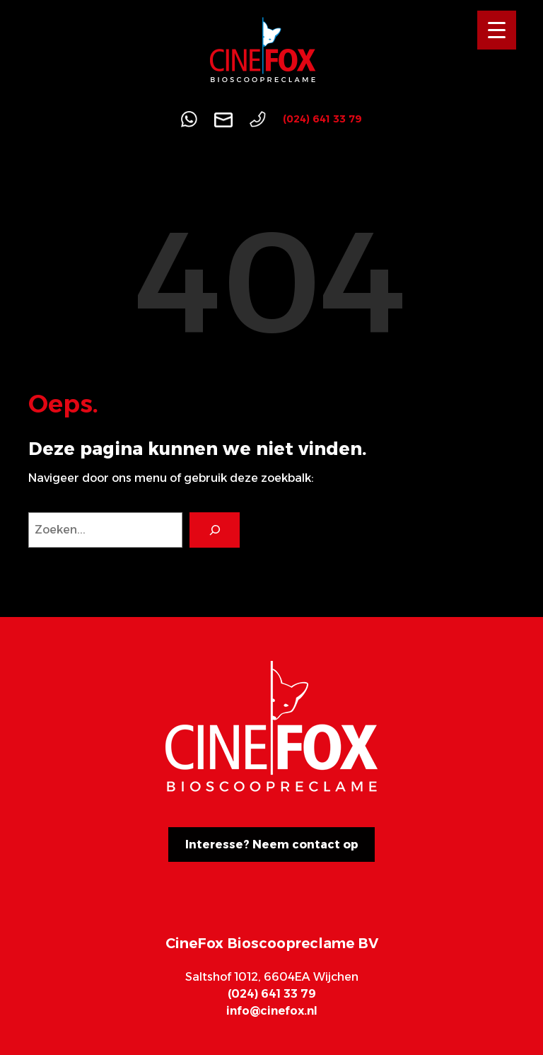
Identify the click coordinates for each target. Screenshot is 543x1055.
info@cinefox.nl (271, 1010)
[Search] (214, 529)
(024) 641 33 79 (322, 119)
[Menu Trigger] (496, 30)
